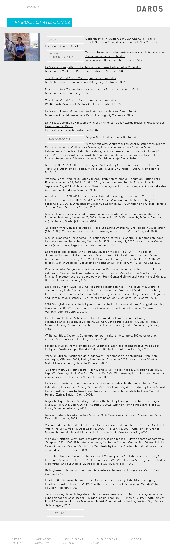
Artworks (44, 539)
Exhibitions (74, 539)
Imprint (96, 543)
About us (42, 543)
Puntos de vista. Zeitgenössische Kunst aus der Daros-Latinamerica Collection (95, 89)
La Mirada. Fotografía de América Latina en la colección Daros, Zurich (91, 111)
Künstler (34, 7)
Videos (136, 539)
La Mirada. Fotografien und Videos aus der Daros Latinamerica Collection (93, 67)
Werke (60, 513)
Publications (107, 539)
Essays (16, 543)
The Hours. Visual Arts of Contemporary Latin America (80, 78)
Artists (17, 539)
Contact (70, 543)
